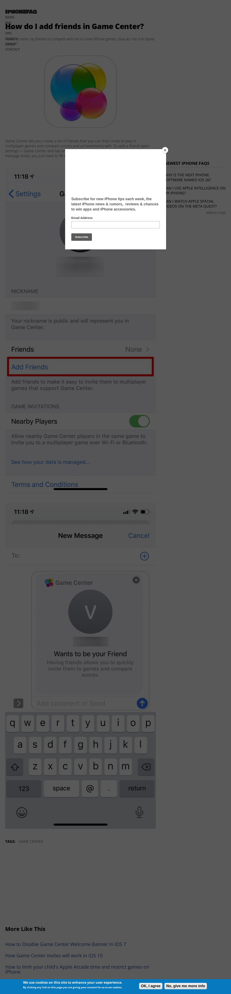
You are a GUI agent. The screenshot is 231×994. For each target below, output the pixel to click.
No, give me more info (185, 986)
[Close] (165, 150)
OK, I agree (151, 986)
